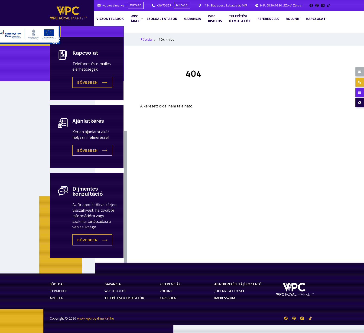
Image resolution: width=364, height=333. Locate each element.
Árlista (56, 298)
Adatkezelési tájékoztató (238, 284)
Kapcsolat (316, 18)
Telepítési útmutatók (239, 18)
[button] (92, 82)
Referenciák (268, 18)
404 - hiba (166, 39)
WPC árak (135, 18)
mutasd (136, 5)
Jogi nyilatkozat (229, 291)
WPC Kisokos (215, 18)
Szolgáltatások (161, 18)
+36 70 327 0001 (167, 5)
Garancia (192, 18)
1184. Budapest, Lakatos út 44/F (225, 5)
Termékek (58, 291)
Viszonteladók (110, 18)
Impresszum (224, 298)
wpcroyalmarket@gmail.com (122, 5)
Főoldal (147, 39)
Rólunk (292, 18)
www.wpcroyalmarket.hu (95, 318)
